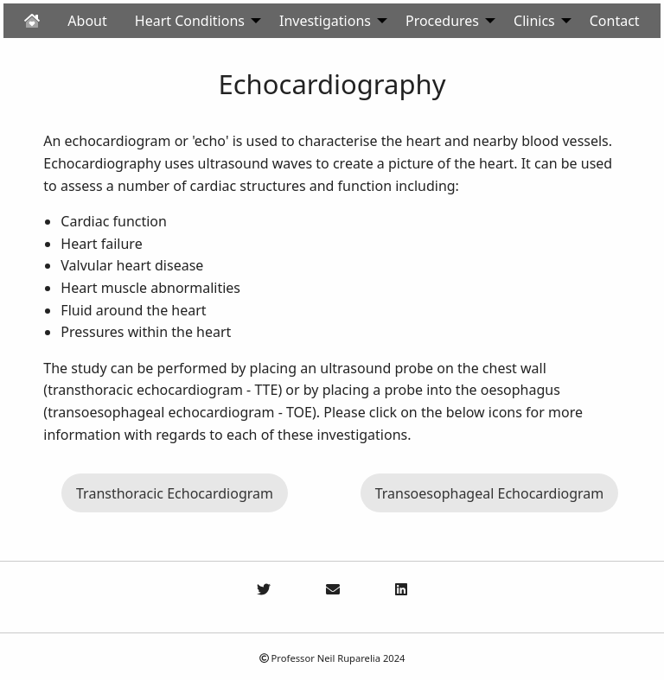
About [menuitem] (86, 20)
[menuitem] (32, 20)
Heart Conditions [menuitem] (190, 20)
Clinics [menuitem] (534, 20)
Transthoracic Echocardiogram (174, 493)
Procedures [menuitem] (442, 20)
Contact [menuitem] (615, 20)
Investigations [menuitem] (325, 20)
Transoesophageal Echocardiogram (489, 493)
